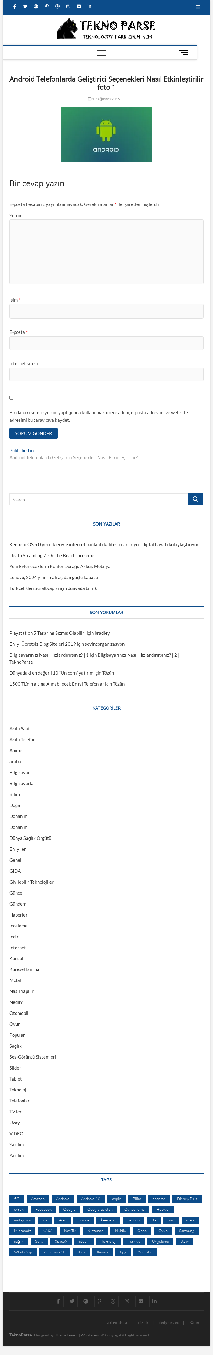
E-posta (18, 332)
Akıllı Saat (19, 728)
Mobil (15, 980)
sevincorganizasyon (105, 644)
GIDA (15, 871)
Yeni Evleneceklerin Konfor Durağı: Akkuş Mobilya (59, 566)
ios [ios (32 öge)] (44, 1219)
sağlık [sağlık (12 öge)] (18, 1241)
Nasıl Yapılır (21, 991)
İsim (14, 299)
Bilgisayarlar (22, 783)
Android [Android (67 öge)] (63, 1198)
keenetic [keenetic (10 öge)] (108, 1219)
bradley (102, 633)
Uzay (14, 1122)
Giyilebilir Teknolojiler (31, 882)
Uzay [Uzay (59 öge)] (184, 1241)
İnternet (17, 947)
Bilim (14, 794)
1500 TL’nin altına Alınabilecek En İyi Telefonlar (56, 683)
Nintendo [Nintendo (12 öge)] (95, 1230)
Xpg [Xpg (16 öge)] (123, 1251)
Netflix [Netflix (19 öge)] (70, 1230)
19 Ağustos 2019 (104, 98)
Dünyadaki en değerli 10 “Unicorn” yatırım (51, 673)
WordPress (90, 1335)
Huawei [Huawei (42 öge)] (162, 1209)
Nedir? (16, 1002)
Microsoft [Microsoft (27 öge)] (22, 1230)
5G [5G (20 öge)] (17, 1198)
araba (15, 761)
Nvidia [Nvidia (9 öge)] (120, 1230)
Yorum (15, 215)
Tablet (15, 1078)
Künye (194, 1322)
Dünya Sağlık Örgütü (30, 838)
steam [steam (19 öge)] (84, 1241)
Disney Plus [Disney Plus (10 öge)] (187, 1198)
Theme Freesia (66, 1335)
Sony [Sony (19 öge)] (39, 1241)
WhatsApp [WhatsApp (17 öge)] (23, 1251)
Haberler (18, 914)
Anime (15, 750)
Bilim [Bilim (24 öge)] (137, 1198)
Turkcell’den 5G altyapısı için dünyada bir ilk (53, 588)
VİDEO (16, 1133)
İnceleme (18, 925)
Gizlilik (143, 1323)
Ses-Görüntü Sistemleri (32, 1057)
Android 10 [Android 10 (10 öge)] (90, 1198)
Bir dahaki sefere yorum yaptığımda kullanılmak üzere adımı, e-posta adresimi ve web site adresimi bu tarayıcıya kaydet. (98, 416)
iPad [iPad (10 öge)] (62, 1219)
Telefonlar (19, 1100)
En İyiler (17, 849)
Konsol (16, 958)
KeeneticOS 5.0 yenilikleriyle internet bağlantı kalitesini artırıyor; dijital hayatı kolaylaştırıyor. (104, 544)
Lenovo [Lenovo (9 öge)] (133, 1219)
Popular (17, 1035)
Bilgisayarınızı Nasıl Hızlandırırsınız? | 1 (49, 655)
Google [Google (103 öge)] (69, 1209)
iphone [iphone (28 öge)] (83, 1219)
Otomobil (18, 1013)
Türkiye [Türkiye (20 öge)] (134, 1241)
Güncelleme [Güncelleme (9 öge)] (134, 1209)
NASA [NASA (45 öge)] (47, 1230)
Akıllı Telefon (22, 739)
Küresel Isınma (24, 969)
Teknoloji (18, 1089)
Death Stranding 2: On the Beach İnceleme (51, 555)
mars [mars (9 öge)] (190, 1219)
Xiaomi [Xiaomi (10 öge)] (102, 1251)
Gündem (17, 903)
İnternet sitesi (23, 363)
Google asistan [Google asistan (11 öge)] (100, 1209)
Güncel (16, 893)
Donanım (18, 816)
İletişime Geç (169, 1323)
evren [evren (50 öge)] (19, 1209)
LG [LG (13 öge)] (153, 1219)
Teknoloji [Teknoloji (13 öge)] (108, 1241)
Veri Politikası (116, 1323)
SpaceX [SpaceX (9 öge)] (61, 1241)
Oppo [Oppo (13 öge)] (142, 1230)
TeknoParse (20, 1334)
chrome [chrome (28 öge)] (159, 1198)
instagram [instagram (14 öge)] (22, 1219)
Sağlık (15, 1046)
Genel (15, 860)
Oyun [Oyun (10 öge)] (163, 1230)
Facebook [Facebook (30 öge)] (43, 1209)
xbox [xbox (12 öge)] (81, 1251)
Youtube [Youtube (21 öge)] (145, 1251)
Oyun (14, 1024)
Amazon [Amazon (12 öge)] (38, 1198)
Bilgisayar (19, 772)
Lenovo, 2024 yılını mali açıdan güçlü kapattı (53, 577)
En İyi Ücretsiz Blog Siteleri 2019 (42, 644)
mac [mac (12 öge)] (171, 1219)
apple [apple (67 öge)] (116, 1198)
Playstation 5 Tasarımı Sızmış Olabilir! (47, 633)
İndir (14, 936)
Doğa (14, 805)
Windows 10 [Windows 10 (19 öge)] (55, 1251)
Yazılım (16, 1144)
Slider (15, 1067)
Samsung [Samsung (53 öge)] (186, 1230)
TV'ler (15, 1111)
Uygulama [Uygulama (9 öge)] (160, 1241)
